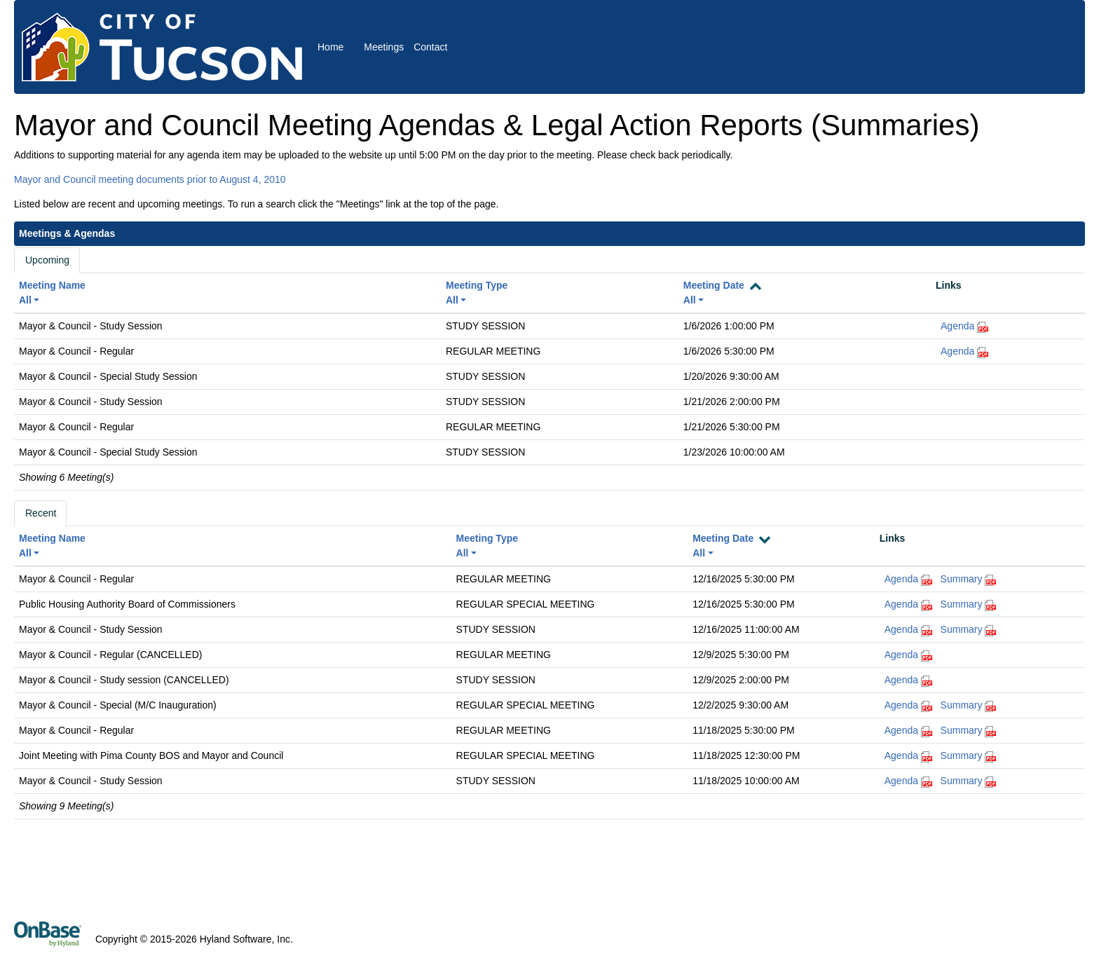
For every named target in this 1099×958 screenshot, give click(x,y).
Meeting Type (476, 285)
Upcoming (47, 260)
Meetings (384, 47)
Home (330, 47)
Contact (430, 47)
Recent (40, 513)
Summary (962, 578)
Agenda (957, 325)
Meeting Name (52, 285)
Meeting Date (713, 285)
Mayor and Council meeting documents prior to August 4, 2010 (150, 179)
